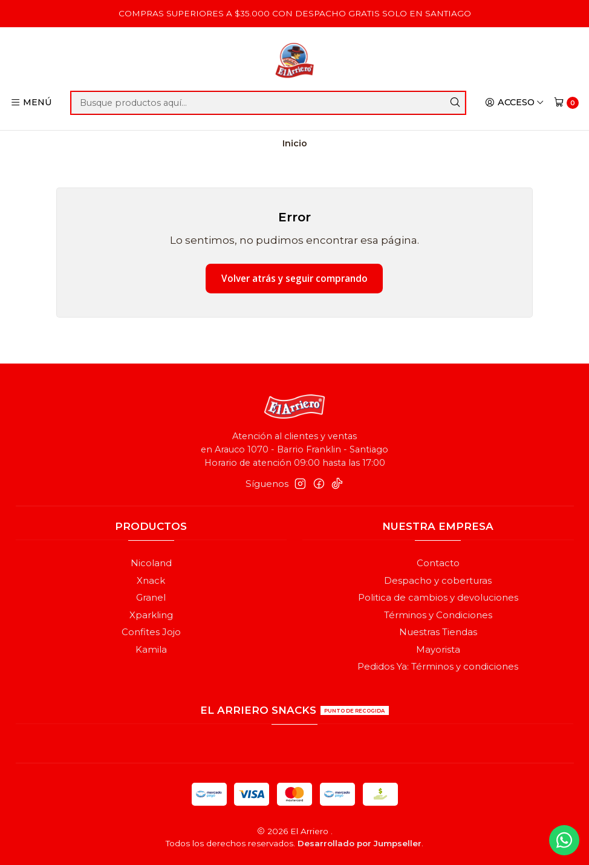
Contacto (438, 563)
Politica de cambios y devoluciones (438, 597)
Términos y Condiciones (438, 615)
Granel (151, 597)
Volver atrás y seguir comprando (294, 278)
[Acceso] (514, 103)
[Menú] (31, 103)
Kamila (151, 649)
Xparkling (151, 615)
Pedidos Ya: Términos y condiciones (437, 666)
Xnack (151, 580)
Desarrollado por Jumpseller (359, 843)
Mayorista (438, 649)
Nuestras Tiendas (438, 632)
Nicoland (151, 563)
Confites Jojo (151, 632)
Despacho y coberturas (438, 580)
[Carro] (566, 103)
